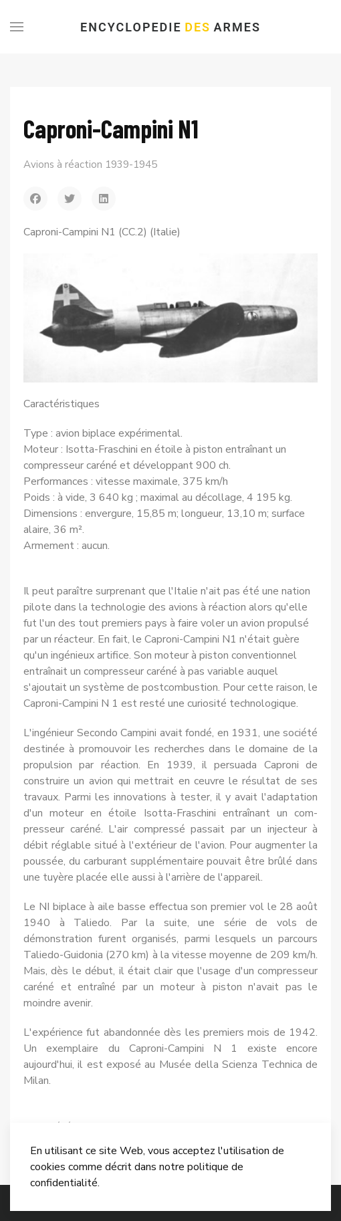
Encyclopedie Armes (170, 27)
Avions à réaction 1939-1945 (90, 164)
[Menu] (16, 26)
